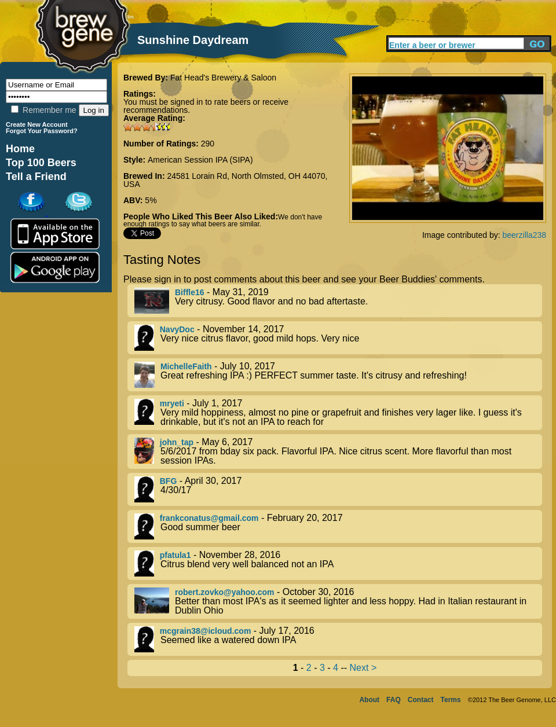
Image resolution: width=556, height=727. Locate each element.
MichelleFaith (186, 366)
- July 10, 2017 (338, 375)
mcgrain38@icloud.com (205, 631)
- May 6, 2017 (338, 451)
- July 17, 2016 (338, 639)
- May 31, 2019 (338, 301)
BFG (168, 481)
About (369, 700)
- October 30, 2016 (338, 601)
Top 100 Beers (41, 162)
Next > (363, 668)
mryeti (172, 403)
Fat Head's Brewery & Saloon (223, 77)
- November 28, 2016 (338, 563)
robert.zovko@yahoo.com (225, 592)
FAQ (393, 700)
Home (20, 149)
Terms (451, 700)
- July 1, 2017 (338, 413)
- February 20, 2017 (338, 526)
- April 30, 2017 (338, 489)
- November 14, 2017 (338, 338)
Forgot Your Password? (42, 130)
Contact (421, 700)
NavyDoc (177, 329)
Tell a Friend (36, 176)
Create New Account (37, 124)
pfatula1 (175, 555)
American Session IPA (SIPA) (200, 159)
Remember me (43, 110)
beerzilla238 (525, 235)
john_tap (176, 442)
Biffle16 (189, 292)
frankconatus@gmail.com (209, 518)
